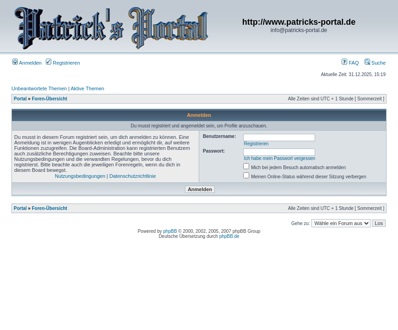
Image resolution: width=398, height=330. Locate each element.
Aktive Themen (87, 88)
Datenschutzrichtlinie (132, 176)
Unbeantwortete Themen (39, 88)
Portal (20, 98)
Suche (375, 63)
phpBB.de (229, 236)
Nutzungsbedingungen (80, 176)
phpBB (170, 231)
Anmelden (27, 63)
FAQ (350, 63)
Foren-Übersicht (49, 98)
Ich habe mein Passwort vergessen (279, 158)
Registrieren (63, 63)
